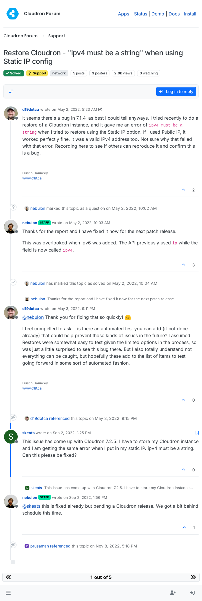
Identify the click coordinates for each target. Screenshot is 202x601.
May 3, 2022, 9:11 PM (76, 308)
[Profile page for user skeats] (11, 437)
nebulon (37, 208)
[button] (8, 593)
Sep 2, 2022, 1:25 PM (72, 432)
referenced (59, 418)
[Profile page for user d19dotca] (11, 113)
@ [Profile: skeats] (31, 506)
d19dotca (30, 109)
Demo (157, 14)
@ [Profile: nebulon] (33, 317)
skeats (28, 432)
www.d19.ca (32, 178)
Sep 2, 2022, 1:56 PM (88, 497)
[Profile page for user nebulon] (11, 227)
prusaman (39, 545)
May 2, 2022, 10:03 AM (89, 222)
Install (190, 14)
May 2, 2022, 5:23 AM (77, 109)
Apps (123, 14)
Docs (174, 14)
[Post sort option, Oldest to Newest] (11, 91)
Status (140, 14)
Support (37, 73)
